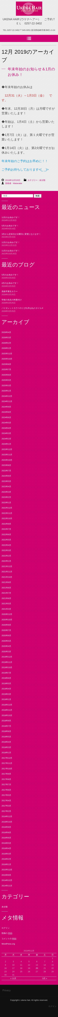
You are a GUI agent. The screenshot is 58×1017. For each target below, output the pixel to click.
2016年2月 (6, 859)
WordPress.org (8, 944)
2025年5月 (6, 380)
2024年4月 (6, 428)
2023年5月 (6, 481)
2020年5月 (6, 641)
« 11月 (13, 978)
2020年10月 (7, 619)
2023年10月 (7, 460)
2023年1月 (6, 502)
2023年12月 (7, 449)
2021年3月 (6, 609)
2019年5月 (6, 683)
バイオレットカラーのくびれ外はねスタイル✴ (22, 308)
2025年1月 (6, 391)
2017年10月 (7, 768)
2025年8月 (6, 364)
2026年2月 (6, 343)
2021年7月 (6, 593)
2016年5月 (6, 843)
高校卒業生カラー (10, 291)
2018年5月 (6, 737)
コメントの (9, 938)
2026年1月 (6, 348)
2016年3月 (6, 854)
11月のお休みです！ (11, 251)
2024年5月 (6, 423)
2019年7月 (6, 673)
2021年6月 (6, 598)
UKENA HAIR (27, 18)
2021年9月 (6, 582)
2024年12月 (7, 396)
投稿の (7, 933)
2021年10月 (7, 577)
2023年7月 (6, 470)
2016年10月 (7, 822)
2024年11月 (7, 401)
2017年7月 (6, 784)
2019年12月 (7, 657)
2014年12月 (7, 880)
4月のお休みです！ (10, 283)
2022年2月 (6, 556)
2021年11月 (7, 572)
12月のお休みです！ (11, 217)
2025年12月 (7, 353)
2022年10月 (7, 518)
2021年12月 (7, 566)
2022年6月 (6, 534)
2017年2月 (6, 811)
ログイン (6, 928)
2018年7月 (6, 726)
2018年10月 (7, 715)
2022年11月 (7, 513)
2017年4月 (6, 800)
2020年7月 (6, 630)
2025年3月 (6, 385)
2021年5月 (6, 603)
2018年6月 (6, 731)
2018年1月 (6, 752)
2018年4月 (6, 742)
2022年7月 (6, 529)
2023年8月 (6, 465)
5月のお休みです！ (10, 226)
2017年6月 (6, 790)
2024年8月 (6, 412)
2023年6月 (6, 476)
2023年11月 (7, 454)
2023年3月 (6, 492)
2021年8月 (6, 588)
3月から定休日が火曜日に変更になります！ (21, 234)
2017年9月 (6, 774)
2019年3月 (6, 694)
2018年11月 (7, 710)
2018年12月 (7, 705)
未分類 (42, 180)
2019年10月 (7, 667)
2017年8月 (6, 779)
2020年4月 (6, 646)
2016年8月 (6, 832)
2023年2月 (6, 497)
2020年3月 (6, 651)
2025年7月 (6, 369)
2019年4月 (6, 689)
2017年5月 (6, 795)
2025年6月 (6, 375)
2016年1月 (6, 864)
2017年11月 (7, 763)
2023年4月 (6, 486)
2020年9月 (6, 625)
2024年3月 (6, 433)
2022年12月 (7, 508)
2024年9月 (6, 407)
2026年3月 (6, 337)
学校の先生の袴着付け (12, 300)
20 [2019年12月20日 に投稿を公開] (37, 968)
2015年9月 (6, 875)
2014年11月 (7, 886)
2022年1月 (6, 561)
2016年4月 (6, 848)
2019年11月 (7, 662)
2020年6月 (6, 635)
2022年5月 (6, 540)
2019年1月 (6, 699)
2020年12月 (7, 614)
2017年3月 (6, 806)
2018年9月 (6, 720)
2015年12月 (7, 869)
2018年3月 (6, 747)
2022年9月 (6, 524)
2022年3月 (6, 550)
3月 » (44, 978)
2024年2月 (6, 439)
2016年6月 (6, 838)
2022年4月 (6, 545)
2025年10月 (7, 359)
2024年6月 (6, 417)
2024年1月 (6, 444)
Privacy (6, 990)
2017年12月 (7, 758)
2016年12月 (7, 816)
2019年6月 (6, 678)
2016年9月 (6, 827)
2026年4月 (6, 332)
